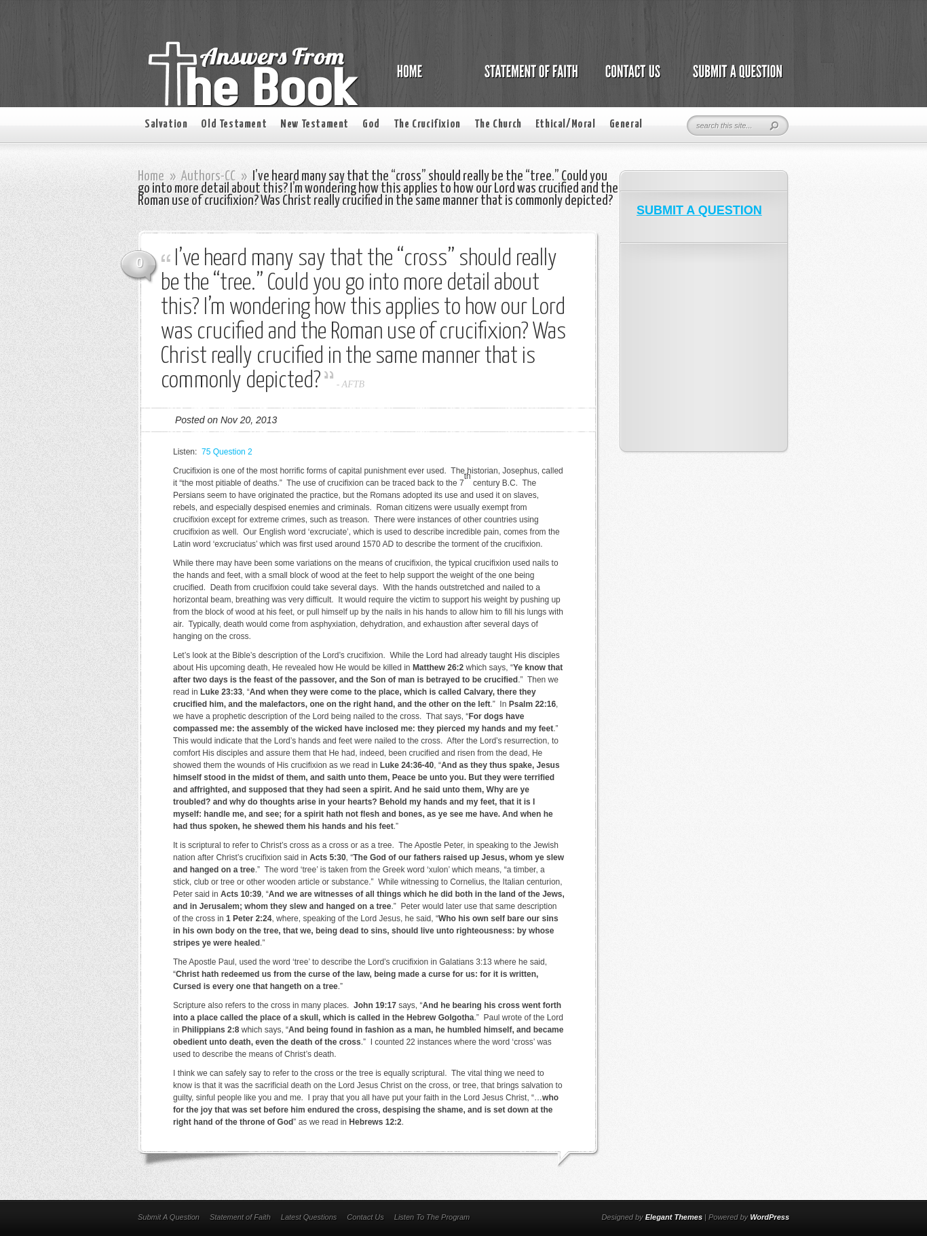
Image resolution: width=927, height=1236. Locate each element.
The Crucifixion (427, 124)
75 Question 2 (227, 452)
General (626, 124)
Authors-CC (208, 176)
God (371, 124)
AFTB (353, 384)
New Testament (314, 124)
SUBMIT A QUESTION (699, 210)
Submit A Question (169, 1217)
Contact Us (365, 1217)
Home (151, 176)
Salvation (166, 124)
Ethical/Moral (565, 124)
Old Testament (234, 124)
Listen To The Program (432, 1217)
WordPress (769, 1217)
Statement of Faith (240, 1217)
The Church (498, 124)
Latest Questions (309, 1217)
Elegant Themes (673, 1217)
